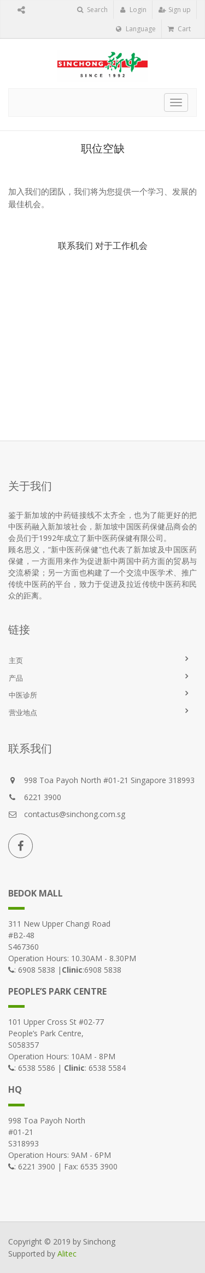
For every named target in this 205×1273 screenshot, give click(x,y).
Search (92, 9)
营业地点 (23, 712)
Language (136, 28)
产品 (16, 678)
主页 (16, 660)
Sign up (175, 9)
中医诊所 (23, 695)
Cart (179, 28)
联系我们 (75, 245)
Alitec (67, 1253)
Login (133, 9)
